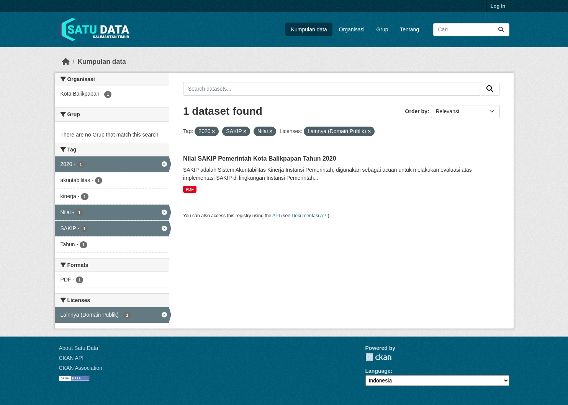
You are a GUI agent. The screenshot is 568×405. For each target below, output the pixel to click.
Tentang (409, 29)
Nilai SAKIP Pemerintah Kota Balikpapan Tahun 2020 (259, 158)
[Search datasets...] (471, 29)
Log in (498, 6)
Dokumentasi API (310, 215)
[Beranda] (66, 61)
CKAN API (71, 358)
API (276, 215)
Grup (382, 29)
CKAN (378, 357)
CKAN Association (81, 368)
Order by (416, 111)
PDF (190, 189)
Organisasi (352, 29)
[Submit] (501, 29)
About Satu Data (78, 348)
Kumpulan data (309, 29)
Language (378, 371)
